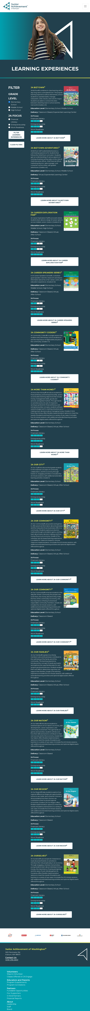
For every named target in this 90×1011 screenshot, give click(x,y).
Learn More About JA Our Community (53, 579)
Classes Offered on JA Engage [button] (19, 977)
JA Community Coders (44, 332)
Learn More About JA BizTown (50, 138)
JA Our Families (40, 652)
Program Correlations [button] (16, 985)
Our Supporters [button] (14, 993)
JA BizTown (38, 87)
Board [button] (9, 1009)
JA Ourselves (39, 856)
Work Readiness (17, 127)
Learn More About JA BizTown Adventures (55, 201)
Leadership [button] (11, 1004)
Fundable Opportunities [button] (17, 991)
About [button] (10, 1002)
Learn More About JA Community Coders (55, 378)
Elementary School (15, 103)
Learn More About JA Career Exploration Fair (55, 261)
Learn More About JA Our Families (52, 711)
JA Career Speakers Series (46, 273)
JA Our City (38, 464)
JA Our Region (39, 789)
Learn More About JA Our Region (51, 846)
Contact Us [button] (10, 958)
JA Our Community (42, 521)
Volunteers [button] (12, 972)
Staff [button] (9, 1007)
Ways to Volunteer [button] (15, 974)
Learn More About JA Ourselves (51, 914)
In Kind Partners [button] (14, 996)
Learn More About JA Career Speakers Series (54, 321)
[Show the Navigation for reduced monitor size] (85, 6)
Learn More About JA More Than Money (54, 453)
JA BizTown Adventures (45, 148)
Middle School (16, 107)
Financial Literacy (14, 120)
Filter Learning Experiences (16, 135)
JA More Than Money (43, 389)
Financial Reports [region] (14, 998)
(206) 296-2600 (11, 960)
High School (16, 110)
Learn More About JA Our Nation (51, 779)
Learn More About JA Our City (50, 511)
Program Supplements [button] (17, 982)
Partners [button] (11, 988)
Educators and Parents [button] (18, 980)
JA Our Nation (39, 720)
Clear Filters (16, 145)
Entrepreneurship (18, 125)
